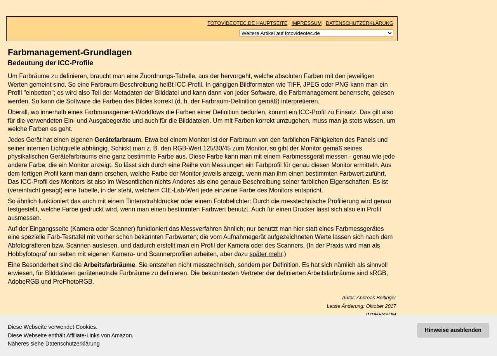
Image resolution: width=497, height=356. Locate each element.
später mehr (266, 254)
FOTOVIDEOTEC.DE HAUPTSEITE (247, 23)
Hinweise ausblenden (453, 330)
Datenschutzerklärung (72, 343)
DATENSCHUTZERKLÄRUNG (359, 23)
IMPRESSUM (307, 23)
